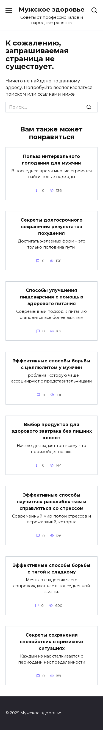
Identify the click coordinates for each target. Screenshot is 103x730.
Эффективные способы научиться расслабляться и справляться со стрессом (51, 501)
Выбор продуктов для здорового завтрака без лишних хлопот (52, 431)
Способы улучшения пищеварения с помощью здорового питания (51, 297)
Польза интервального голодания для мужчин (51, 159)
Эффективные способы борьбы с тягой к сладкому (51, 569)
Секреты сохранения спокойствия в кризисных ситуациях (51, 641)
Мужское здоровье (52, 9)
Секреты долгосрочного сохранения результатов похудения (51, 226)
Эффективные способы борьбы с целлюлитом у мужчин (51, 364)
